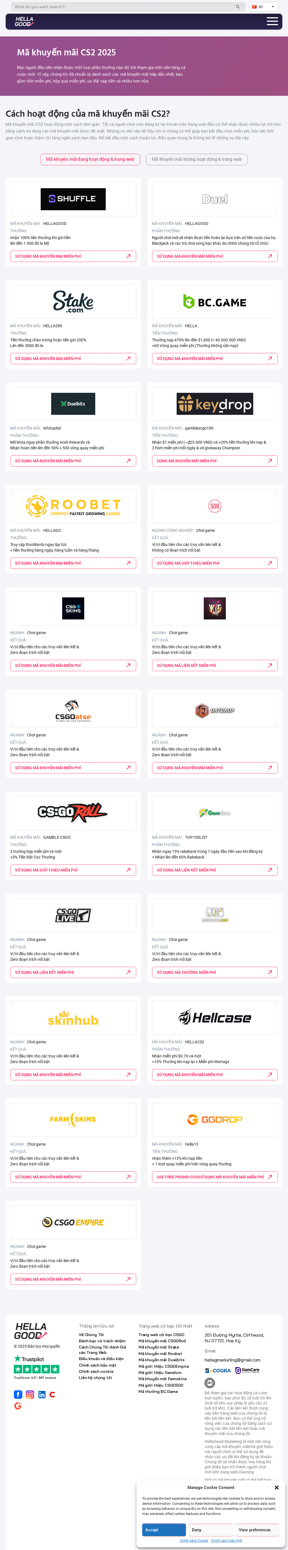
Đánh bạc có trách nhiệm (102, 1340)
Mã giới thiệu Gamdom (159, 1372)
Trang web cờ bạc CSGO (161, 1334)
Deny (196, 1529)
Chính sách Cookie (194, 1541)
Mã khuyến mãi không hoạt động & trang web (197, 159)
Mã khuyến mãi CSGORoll (162, 1340)
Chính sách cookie (96, 1371)
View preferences (255, 1529)
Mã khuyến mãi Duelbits (161, 1359)
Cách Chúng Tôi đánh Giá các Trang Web (102, 1350)
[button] (277, 1487)
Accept (151, 1529)
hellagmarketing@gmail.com (233, 1360)
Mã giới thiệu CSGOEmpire (163, 1366)
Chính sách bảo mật (226, 1541)
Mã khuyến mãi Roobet (160, 1353)
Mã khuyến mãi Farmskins (162, 1378)
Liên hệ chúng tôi (95, 1377)
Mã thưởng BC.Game (158, 1391)
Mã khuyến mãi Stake (158, 1347)
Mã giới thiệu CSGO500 (160, 1385)
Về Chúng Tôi (91, 1334)
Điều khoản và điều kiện (101, 1358)
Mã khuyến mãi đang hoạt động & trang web (90, 159)
